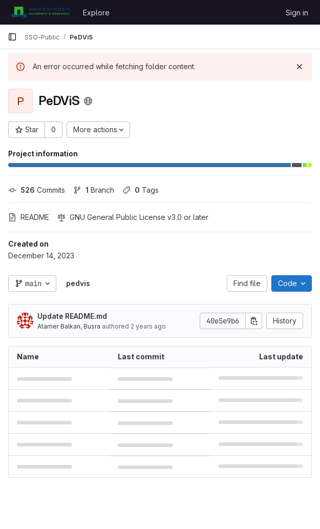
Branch (93, 190)
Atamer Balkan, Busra (68, 326)
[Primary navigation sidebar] (12, 37)
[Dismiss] (299, 66)
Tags (140, 190)
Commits (36, 190)
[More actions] (98, 129)
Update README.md (72, 316)
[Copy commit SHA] (254, 321)
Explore (96, 12)
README (28, 217)
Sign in (297, 12)
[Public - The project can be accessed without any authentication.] (88, 101)
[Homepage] (40, 12)
